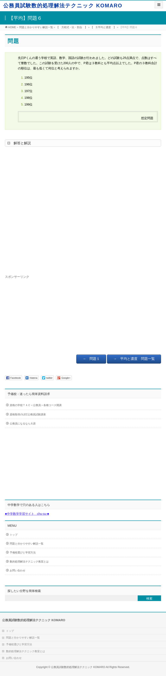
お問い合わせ (17, 570)
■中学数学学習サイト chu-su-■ (27, 513)
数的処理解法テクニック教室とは (29, 561)
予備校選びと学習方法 (23, 552)
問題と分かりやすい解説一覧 (26, 543)
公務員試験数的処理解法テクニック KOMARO (62, 5)
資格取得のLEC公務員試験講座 (47, 414)
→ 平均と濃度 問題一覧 (134, 359)
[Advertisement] (83, 209)
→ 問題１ (91, 359)
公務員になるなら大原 (47, 424)
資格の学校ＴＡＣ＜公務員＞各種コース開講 (47, 405)
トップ (14, 534)
